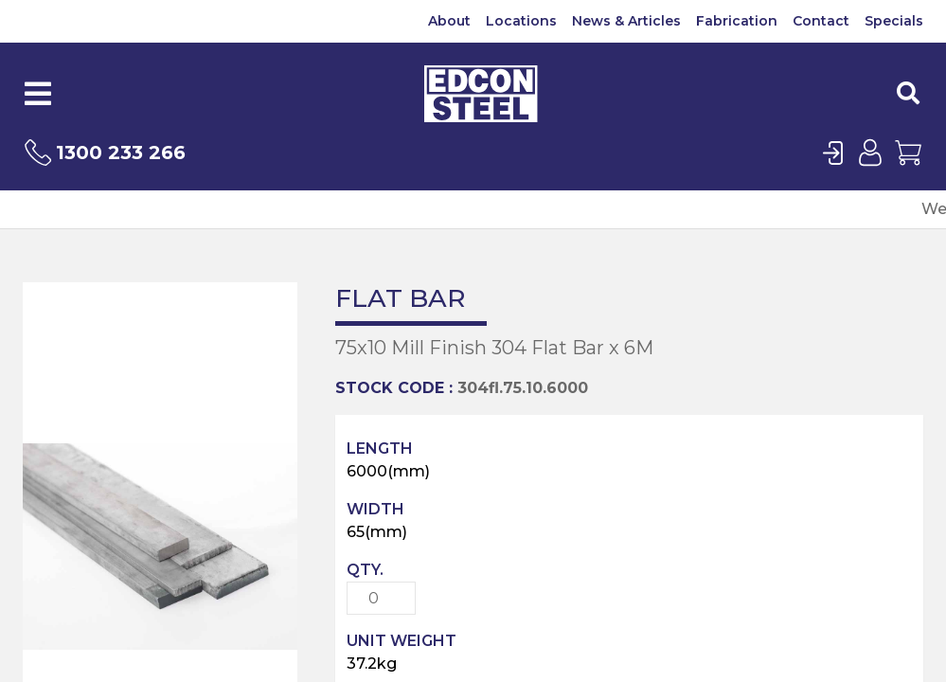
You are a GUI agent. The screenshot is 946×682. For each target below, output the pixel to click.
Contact (821, 20)
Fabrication (736, 20)
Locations (521, 20)
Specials (894, 20)
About (449, 20)
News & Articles (626, 20)
